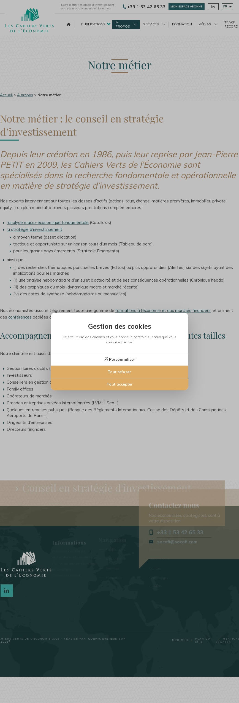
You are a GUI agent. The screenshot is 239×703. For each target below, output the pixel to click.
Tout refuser (119, 371)
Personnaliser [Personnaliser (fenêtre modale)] (122, 359)
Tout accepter (120, 384)
